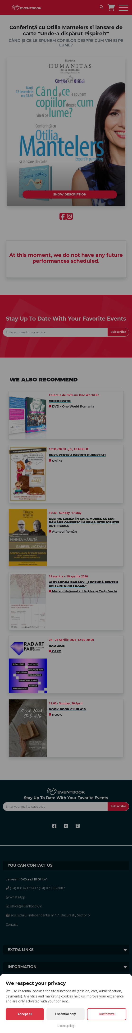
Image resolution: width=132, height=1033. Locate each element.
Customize (107, 1014)
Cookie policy (66, 1026)
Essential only (65, 1014)
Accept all (25, 1014)
